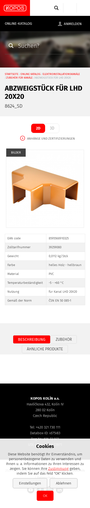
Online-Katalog (18, 23)
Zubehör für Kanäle (19, 77)
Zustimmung (58, 468)
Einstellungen (30, 483)
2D (38, 128)
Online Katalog (31, 74)
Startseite (11, 74)
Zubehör (64, 339)
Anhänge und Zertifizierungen (51, 138)
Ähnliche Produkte (45, 349)
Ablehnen (63, 483)
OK (45, 496)
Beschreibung (31, 339)
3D (52, 128)
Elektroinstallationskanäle (61, 74)
